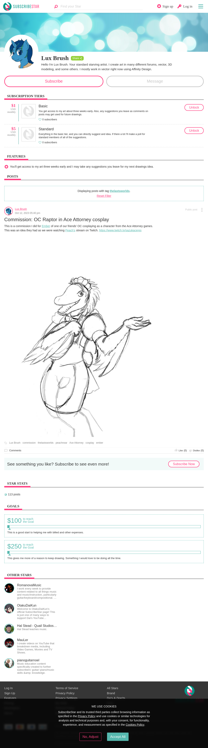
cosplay (90, 442)
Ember (46, 226)
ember (99, 442)
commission (29, 442)
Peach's (70, 230)
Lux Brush (21, 208)
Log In (8, 688)
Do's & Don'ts (116, 698)
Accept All (117, 737)
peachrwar (61, 442)
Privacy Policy (65, 693)
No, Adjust (90, 737)
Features (10, 698)
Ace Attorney (76, 442)
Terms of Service (67, 688)
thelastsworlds (120, 191)
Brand (111, 693)
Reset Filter (104, 195)
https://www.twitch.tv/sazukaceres (120, 230)
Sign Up (9, 693)
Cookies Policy (135, 724)
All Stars (112, 688)
